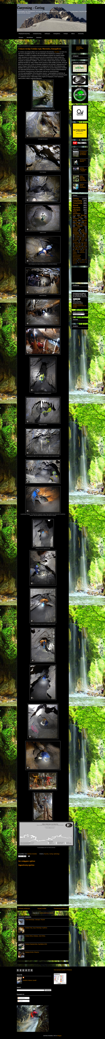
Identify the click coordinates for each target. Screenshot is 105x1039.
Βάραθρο (84, 215)
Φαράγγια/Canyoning (24, 33)
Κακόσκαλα (82, 252)
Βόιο (84, 249)
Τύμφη (80, 217)
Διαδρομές (47, 33)
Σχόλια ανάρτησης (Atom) (46, 913)
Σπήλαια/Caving (37, 33)
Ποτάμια (66, 33)
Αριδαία (85, 233)
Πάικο (74, 248)
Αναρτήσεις (21, 998)
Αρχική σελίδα (41, 908)
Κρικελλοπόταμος (77, 255)
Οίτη (85, 235)
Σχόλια (20, 1001)
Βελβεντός (77, 249)
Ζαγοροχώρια (76, 228)
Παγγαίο (84, 220)
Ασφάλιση (79, 226)
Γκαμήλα (82, 250)
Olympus (21, 37)
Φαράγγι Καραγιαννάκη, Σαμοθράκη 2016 (36, 944)
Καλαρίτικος (75, 242)
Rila (79, 260)
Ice (83, 229)
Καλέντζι (75, 253)
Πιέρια (83, 232)
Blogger (59, 1035)
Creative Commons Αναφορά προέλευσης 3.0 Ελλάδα (79, 306)
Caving (51, 854)
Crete (76, 236)
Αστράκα (77, 246)
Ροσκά (85, 248)
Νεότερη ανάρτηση (24, 908)
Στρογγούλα (76, 233)
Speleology (56, 854)
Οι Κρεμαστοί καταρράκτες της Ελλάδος (83, 153)
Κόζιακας (77, 239)
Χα (81, 259)
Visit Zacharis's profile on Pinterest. (63, 970)
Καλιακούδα (82, 262)
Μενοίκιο (75, 240)
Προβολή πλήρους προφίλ (29, 980)
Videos (73, 33)
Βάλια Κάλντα (78, 235)
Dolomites (38, 37)
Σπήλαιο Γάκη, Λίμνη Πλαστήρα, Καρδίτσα (36, 927)
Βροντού (83, 246)
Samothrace (30, 37)
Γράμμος (75, 252)
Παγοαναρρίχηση (77, 258)
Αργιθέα (83, 260)
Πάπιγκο (80, 248)
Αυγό (85, 236)
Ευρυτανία (84, 223)
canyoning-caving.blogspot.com (79, 48)
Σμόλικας (75, 230)
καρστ (74, 263)
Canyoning (77, 201)
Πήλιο (82, 240)
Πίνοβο (85, 243)
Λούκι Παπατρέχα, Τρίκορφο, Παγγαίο (35, 919)
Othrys (82, 230)
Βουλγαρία (75, 262)
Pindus (75, 212)
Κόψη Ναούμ (83, 242)
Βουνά (75, 205)
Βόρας (74, 250)
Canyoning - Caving (30, 8)
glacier (85, 245)
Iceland (81, 236)
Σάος (74, 215)
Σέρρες (85, 225)
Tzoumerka (77, 203)
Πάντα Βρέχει (78, 243)
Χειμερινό (76, 218)
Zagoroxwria (78, 245)
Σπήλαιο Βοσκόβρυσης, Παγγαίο (83, 169)
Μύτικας (78, 225)
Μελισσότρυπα (76, 256)
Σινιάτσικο (75, 259)
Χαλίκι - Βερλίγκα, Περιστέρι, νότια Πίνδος (83, 178)
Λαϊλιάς (83, 239)
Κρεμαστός (84, 237)
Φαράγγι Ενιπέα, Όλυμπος (32, 952)
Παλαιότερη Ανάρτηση (60, 908)
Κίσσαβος (77, 237)
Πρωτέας (56, 52)
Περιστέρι (75, 229)
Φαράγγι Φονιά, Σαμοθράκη (83, 186)
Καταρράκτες (56, 33)
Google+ (2, 0)
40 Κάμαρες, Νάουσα (83, 160)
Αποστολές (81, 33)
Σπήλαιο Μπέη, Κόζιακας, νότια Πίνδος (35, 936)
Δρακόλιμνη (76, 232)
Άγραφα (78, 222)
